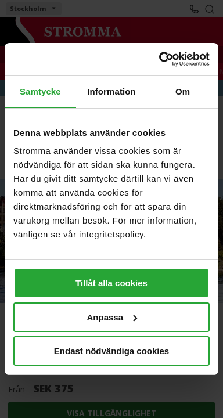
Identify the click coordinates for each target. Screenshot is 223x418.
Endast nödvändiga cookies (111, 351)
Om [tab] (182, 91)
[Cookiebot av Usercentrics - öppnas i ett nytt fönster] (160, 59)
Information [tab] (111, 91)
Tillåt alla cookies (111, 283)
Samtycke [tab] (40, 91)
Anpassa (112, 317)
